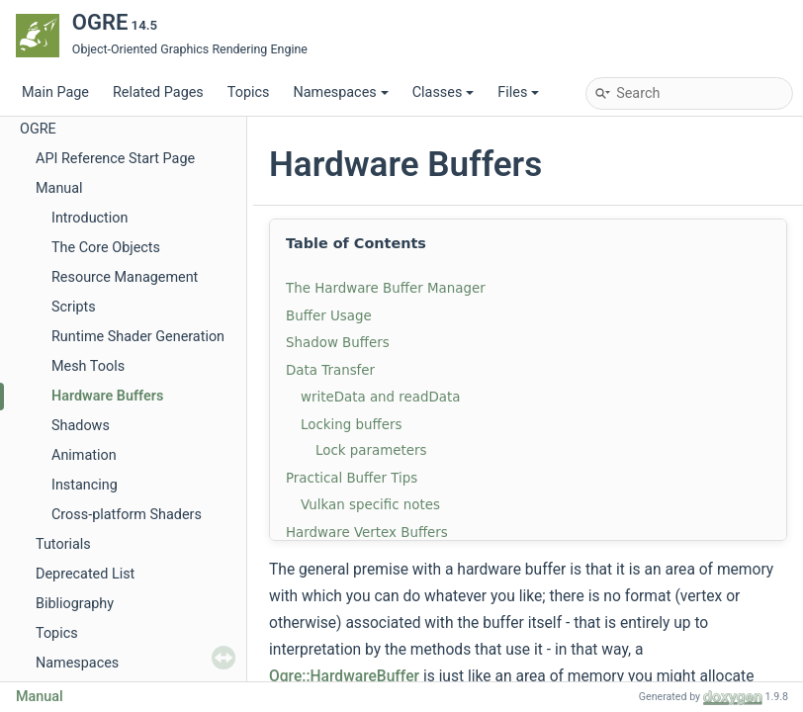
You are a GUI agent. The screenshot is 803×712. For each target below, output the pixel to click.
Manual (59, 188)
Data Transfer (330, 370)
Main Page (55, 92)
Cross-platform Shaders (126, 514)
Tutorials (63, 544)
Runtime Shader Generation (137, 336)
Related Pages (158, 92)
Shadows (80, 425)
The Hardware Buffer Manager (386, 288)
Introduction (89, 218)
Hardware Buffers (107, 396)
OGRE (38, 129)
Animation (84, 455)
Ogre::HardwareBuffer (344, 676)
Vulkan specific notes (370, 504)
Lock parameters (370, 450)
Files (518, 92)
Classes (443, 92)
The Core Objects (105, 247)
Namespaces (340, 92)
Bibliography (75, 603)
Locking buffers (351, 424)
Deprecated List (85, 574)
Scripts (73, 307)
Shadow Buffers (338, 342)
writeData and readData (380, 397)
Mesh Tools (88, 366)
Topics (248, 92)
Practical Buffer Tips (351, 478)
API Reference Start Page (115, 158)
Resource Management (124, 277)
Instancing (84, 485)
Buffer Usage (329, 316)
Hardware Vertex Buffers (367, 532)
